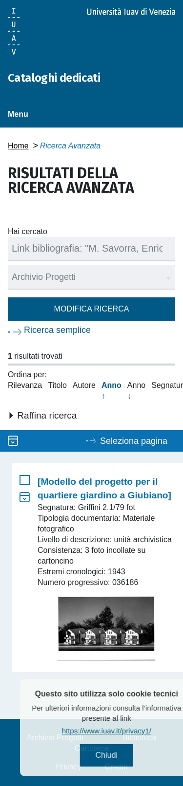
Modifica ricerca (91, 309)
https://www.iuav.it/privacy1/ (118, 731)
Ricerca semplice (57, 330)
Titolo (57, 385)
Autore (84, 385)
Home (18, 146)
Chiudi (119, 755)
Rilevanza (25, 385)
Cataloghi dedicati (54, 78)
